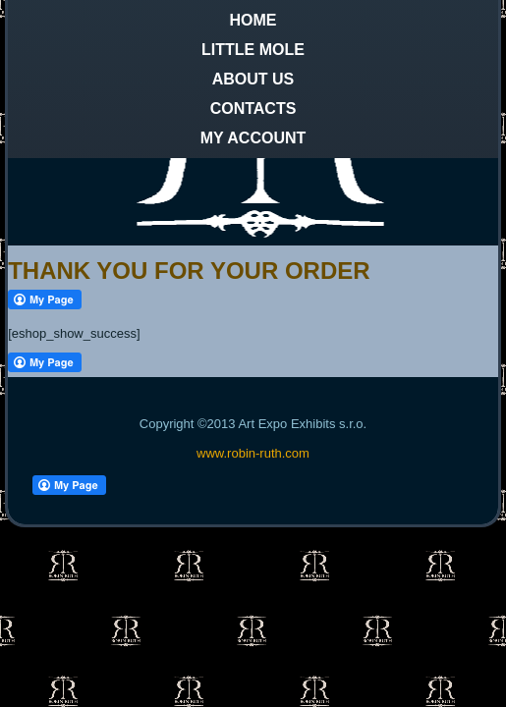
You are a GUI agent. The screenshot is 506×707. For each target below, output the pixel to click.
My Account (253, 138)
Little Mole (253, 49)
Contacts (253, 108)
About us (253, 79)
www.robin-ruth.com (253, 453)
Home (253, 20)
